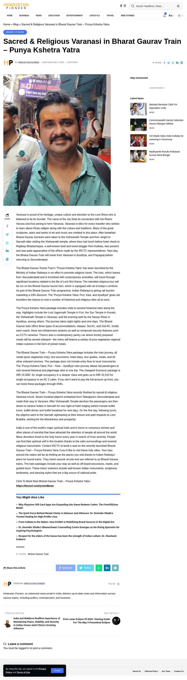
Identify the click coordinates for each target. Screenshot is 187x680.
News (151, 110)
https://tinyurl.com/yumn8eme (35, 485)
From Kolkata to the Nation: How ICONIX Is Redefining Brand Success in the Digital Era (66, 522)
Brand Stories (15, 32)
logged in (24, 648)
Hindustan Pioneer (28, 62)
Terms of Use (23, 672)
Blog (15, 24)
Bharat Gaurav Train (38, 554)
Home (6, 24)
